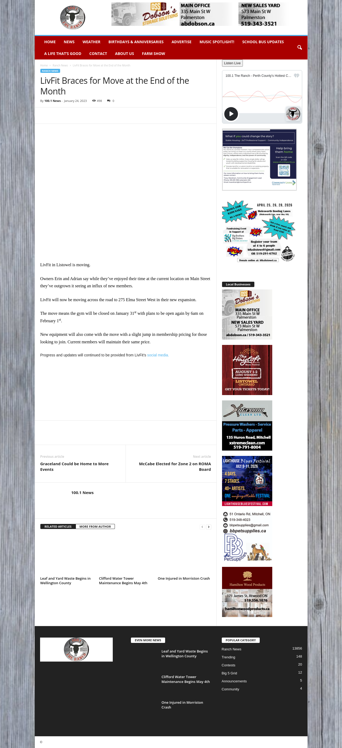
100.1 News (52, 101)
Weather (91, 41)
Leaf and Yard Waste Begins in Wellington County (65, 580)
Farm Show (153, 53)
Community (230, 689)
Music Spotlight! (217, 41)
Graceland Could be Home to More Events (74, 466)
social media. (158, 355)
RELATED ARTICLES (58, 526)
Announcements (234, 681)
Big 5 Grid (229, 673)
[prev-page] (202, 527)
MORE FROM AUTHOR (95, 526)
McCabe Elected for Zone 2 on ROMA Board (175, 466)
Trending (228, 657)
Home (50, 41)
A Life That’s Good (62, 53)
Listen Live (232, 63)
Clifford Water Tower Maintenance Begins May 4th (123, 580)
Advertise (182, 41)
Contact (98, 53)
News (69, 41)
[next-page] (208, 527)
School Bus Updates (263, 41)
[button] (299, 48)
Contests (228, 665)
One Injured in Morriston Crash (184, 578)
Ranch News (60, 65)
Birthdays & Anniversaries (136, 41)
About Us (124, 53)
